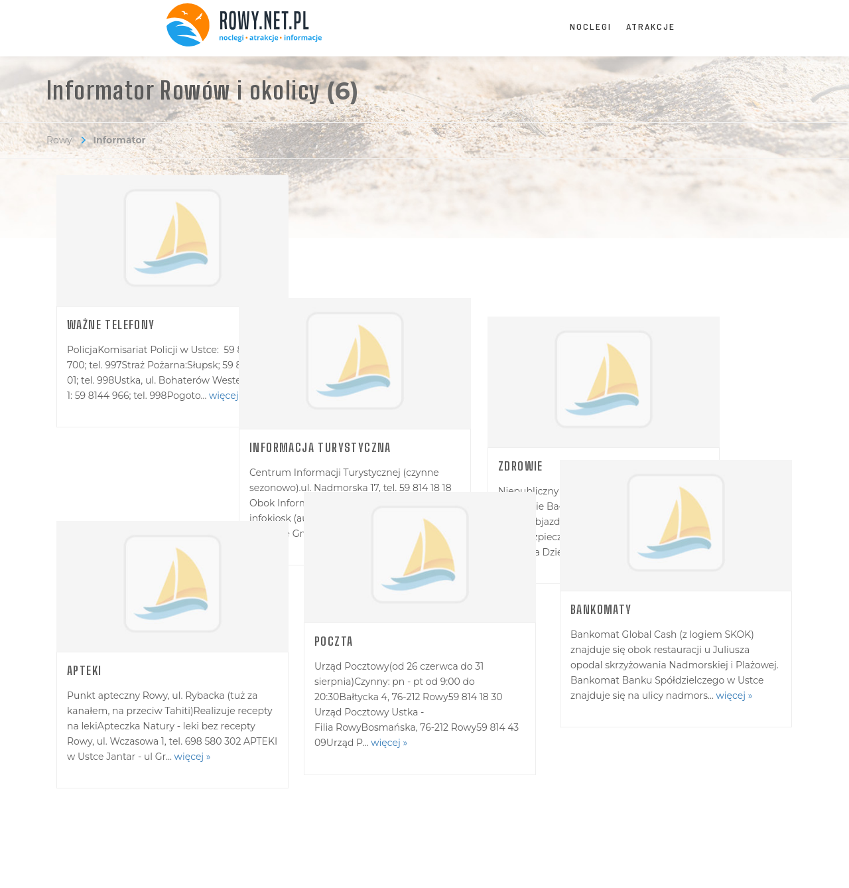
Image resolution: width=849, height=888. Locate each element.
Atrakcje (650, 26)
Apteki (84, 590)
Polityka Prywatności (374, 866)
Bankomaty (602, 606)
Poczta (338, 606)
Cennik (464, 799)
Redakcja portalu (99, 799)
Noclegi (591, 26)
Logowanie (667, 799)
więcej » (227, 396)
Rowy (59, 140)
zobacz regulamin (291, 866)
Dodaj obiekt (283, 799)
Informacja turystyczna (390, 324)
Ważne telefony (111, 324)
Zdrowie (593, 324)
